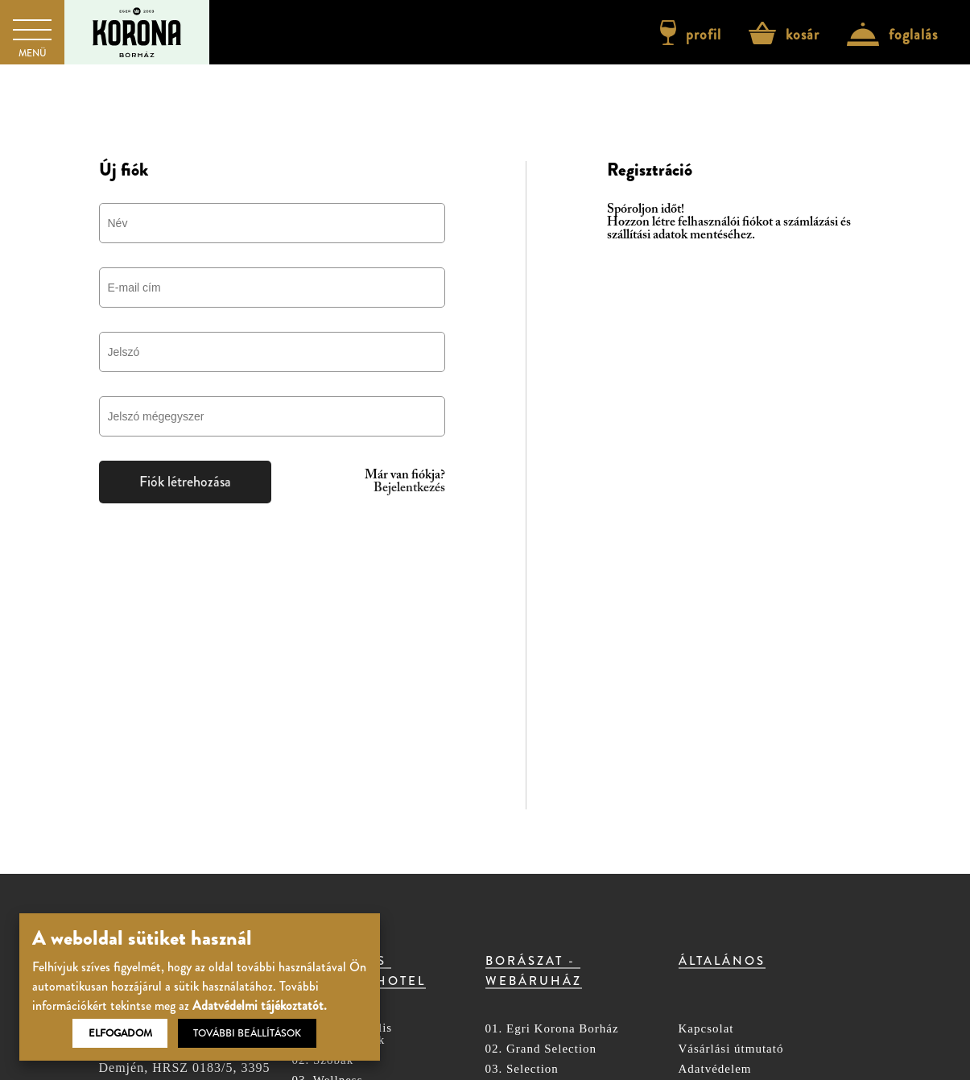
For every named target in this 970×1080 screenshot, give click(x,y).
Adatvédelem (715, 1069)
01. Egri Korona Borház (552, 1029)
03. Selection (522, 1069)
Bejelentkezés (409, 488)
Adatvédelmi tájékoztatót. (259, 1005)
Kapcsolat (706, 1029)
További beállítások (247, 1033)
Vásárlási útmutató (731, 1049)
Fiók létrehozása (185, 481)
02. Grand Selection (541, 1049)
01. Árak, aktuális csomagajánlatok (342, 1034)
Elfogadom (120, 1033)
